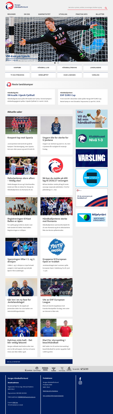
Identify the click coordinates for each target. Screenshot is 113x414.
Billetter (100, 14)
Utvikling (63, 14)
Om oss (27, 14)
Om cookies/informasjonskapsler (53, 396)
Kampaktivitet (44, 14)
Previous (8, 41)
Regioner (11, 14)
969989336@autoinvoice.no (26, 397)
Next (104, 41)
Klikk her (15, 402)
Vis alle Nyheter (13, 362)
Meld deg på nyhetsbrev (50, 391)
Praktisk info (81, 14)
